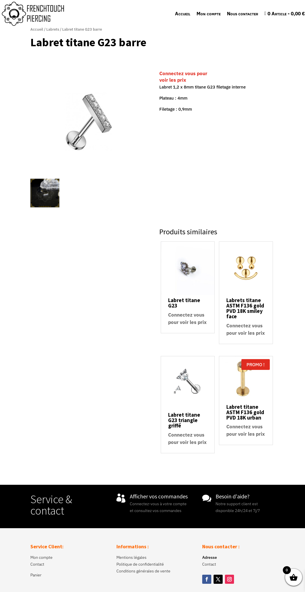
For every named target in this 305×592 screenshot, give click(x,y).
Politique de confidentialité (140, 564)
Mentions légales (131, 557)
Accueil (182, 13)
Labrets (52, 29)
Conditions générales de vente (143, 571)
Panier (35, 575)
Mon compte (209, 13)
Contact (37, 564)
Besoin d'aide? (233, 496)
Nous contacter (242, 13)
